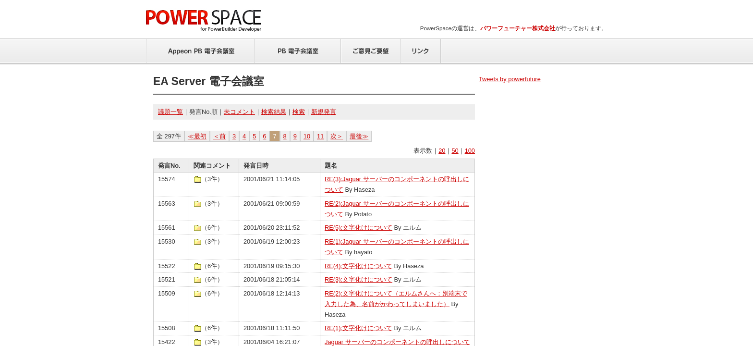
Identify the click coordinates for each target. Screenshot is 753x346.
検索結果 (273, 111)
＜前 (219, 136)
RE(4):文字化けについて (358, 266)
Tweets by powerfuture (510, 79)
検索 (298, 111)
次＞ (336, 136)
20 (441, 150)
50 (454, 150)
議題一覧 (170, 111)
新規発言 (323, 111)
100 (470, 150)
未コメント (239, 111)
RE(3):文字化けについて (358, 279)
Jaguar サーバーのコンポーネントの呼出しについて (397, 342)
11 (320, 136)
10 (307, 136)
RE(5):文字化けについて (358, 227)
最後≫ (359, 136)
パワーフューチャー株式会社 (517, 28)
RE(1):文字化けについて (358, 328)
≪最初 (197, 136)
